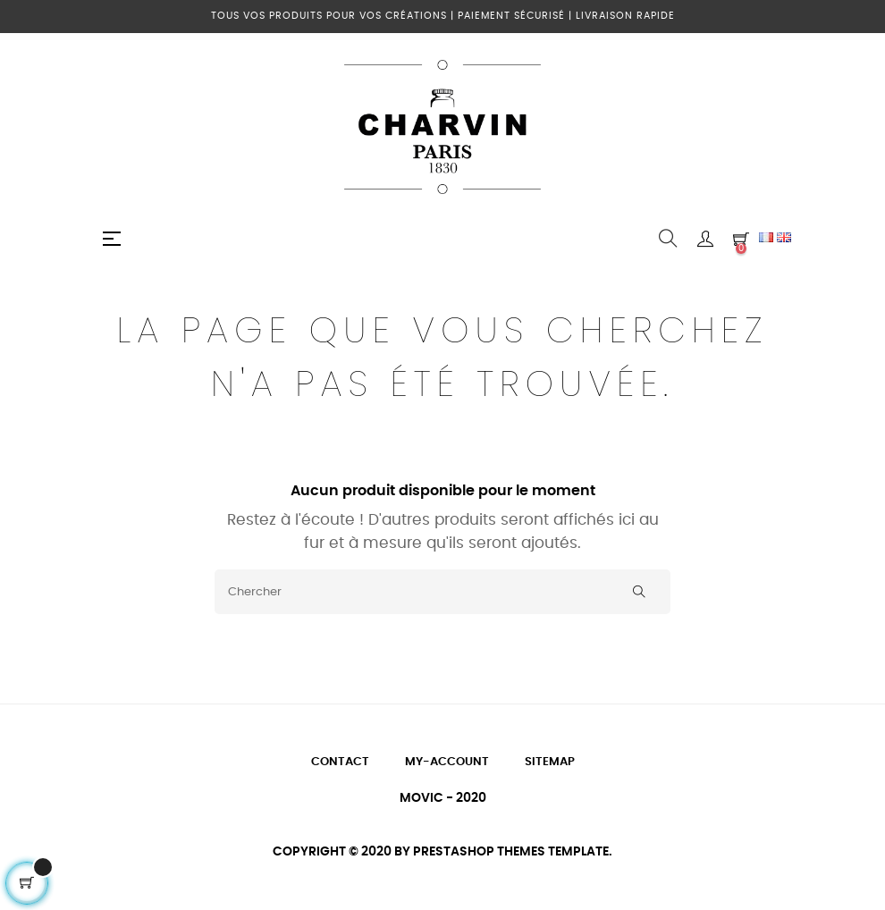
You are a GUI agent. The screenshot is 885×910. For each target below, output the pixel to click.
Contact (340, 762)
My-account (447, 762)
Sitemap (550, 762)
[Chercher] (442, 592)
